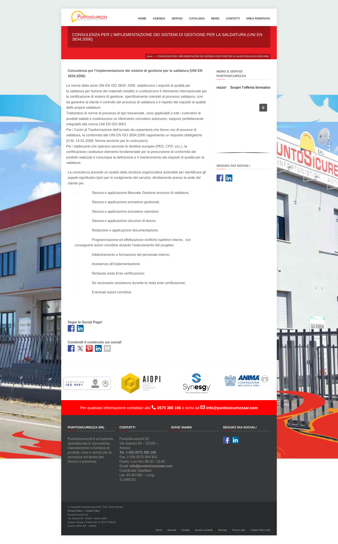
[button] (263, 108)
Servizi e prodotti (204, 530)
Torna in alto (238, 530)
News (215, 18)
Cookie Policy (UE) (260, 530)
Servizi (177, 18)
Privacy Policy (75, 510)
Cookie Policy (92, 510)
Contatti (233, 18)
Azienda (159, 18)
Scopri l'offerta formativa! (253, 87)
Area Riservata (258, 18)
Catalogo (197, 18)
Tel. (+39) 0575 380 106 (137, 452)
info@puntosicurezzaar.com (151, 466)
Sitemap (222, 530)
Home (142, 18)
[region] (243, 128)
